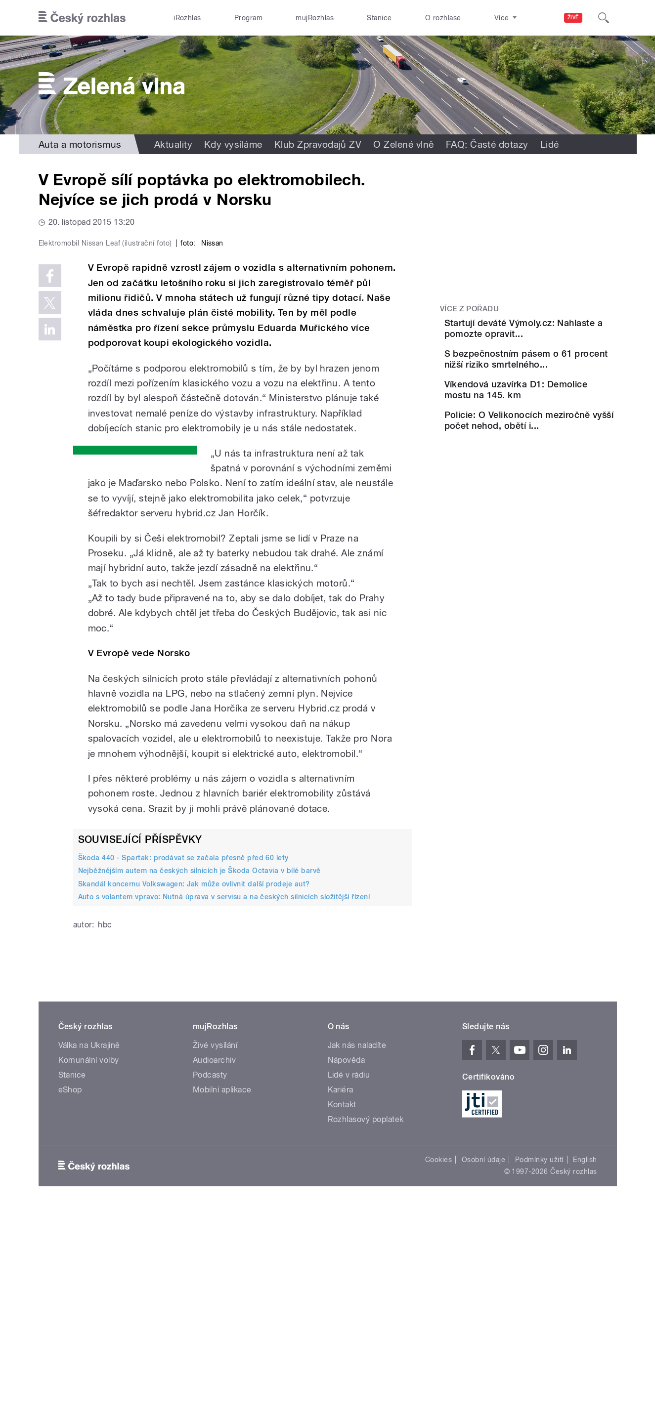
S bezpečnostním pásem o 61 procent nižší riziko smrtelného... (553, 379)
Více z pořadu (469, 308)
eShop (70, 1299)
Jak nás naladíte (357, 1255)
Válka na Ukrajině (89, 1255)
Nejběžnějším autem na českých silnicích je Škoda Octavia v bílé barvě (199, 1081)
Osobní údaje (484, 1370)
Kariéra (340, 1299)
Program (248, 18)
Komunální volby (88, 1270)
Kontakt (342, 1314)
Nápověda (346, 1270)
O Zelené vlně (403, 144)
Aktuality (173, 144)
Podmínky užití (539, 1370)
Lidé (549, 144)
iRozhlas (187, 18)
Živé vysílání (215, 1255)
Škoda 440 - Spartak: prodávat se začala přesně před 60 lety (183, 1068)
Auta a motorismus (80, 144)
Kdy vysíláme (233, 144)
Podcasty (210, 1285)
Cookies (438, 1370)
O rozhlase (443, 18)
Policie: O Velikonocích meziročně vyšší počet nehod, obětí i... (549, 468)
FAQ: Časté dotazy (487, 144)
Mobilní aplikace (222, 1299)
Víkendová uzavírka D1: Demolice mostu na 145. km (552, 424)
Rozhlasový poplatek (366, 1329)
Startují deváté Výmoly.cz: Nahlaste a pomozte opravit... (555, 334)
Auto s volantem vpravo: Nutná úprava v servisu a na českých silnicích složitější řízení (224, 1107)
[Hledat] (603, 18)
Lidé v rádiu (349, 1285)
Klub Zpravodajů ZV (318, 144)
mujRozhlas (315, 18)
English (585, 1370)
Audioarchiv (214, 1270)
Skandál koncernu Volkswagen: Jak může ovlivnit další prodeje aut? (194, 1093)
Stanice (379, 18)
